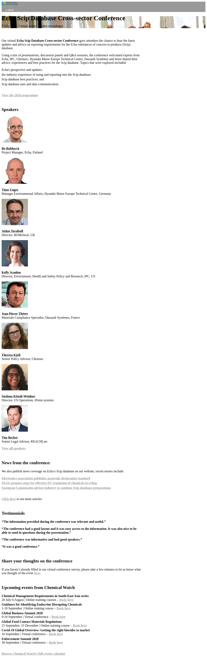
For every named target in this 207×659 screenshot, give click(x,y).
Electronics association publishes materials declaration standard (46, 478)
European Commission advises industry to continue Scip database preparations (56, 488)
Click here (9, 499)
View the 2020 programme (20, 95)
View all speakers (14, 448)
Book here (66, 600)
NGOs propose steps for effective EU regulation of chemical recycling (49, 483)
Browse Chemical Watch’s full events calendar (33, 653)
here (37, 573)
